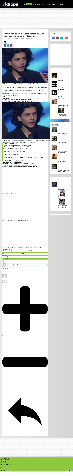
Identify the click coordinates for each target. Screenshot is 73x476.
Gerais (1, 467)
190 (58, 208)
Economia (2, 470)
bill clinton (4, 253)
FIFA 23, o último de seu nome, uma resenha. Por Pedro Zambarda (19, 101)
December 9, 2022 (25, 146)
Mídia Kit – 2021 (3, 461)
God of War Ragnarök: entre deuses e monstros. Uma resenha (18, 99)
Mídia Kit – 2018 (3, 462)
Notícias (29, 4)
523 (58, 200)
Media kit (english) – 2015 (5, 464)
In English (54, 4)
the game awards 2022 (28, 253)
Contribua (61, 4)
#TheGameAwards (14, 145)
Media (43, 4)
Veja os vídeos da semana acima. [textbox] (9, 193)
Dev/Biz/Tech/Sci (36, 4)
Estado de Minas (2, 465)
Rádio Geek (27, 247)
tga (11, 253)
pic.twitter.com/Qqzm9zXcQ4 (13, 154)
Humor (48, 4)
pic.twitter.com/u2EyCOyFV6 (9, 159)
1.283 (59, 191)
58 (58, 117)
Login (3, 261)
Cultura (4, 257)
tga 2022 (13, 253)
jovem (8, 253)
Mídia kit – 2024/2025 (4, 459)
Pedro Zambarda (11, 41)
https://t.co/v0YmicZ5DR (14, 149)
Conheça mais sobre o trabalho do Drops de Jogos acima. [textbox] (15, 220)
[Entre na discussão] (27, 265)
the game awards (19, 253)
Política (1, 469)
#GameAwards (37, 153)
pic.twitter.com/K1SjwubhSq (24, 145)
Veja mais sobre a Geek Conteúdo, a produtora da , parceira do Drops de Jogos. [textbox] (22, 247)
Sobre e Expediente (4, 458)
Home (24, 4)
